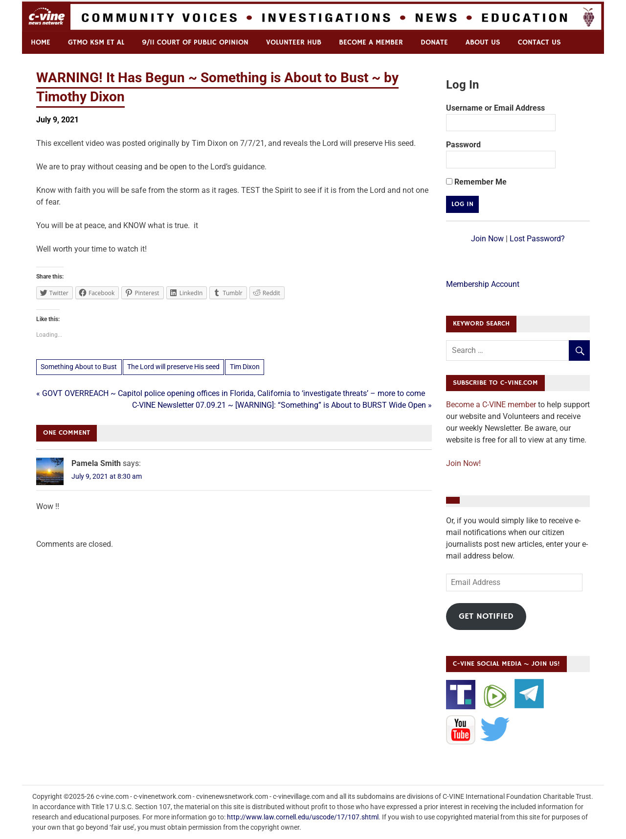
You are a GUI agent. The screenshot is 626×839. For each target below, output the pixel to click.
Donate (434, 42)
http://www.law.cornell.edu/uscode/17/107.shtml (303, 817)
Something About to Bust (79, 367)
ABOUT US (483, 42)
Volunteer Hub (293, 42)
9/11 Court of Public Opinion (195, 42)
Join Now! (463, 463)
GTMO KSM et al (96, 42)
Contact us (539, 42)
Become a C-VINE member (491, 404)
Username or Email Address (495, 108)
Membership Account (482, 284)
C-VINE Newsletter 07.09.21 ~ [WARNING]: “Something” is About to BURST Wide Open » (282, 405)
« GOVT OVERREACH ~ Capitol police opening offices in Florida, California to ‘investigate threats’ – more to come (230, 393)
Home (40, 42)
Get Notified (486, 616)
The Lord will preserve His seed (173, 367)
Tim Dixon (245, 367)
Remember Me (476, 181)
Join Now (487, 238)
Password (463, 144)
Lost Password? (537, 238)
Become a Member (371, 42)
